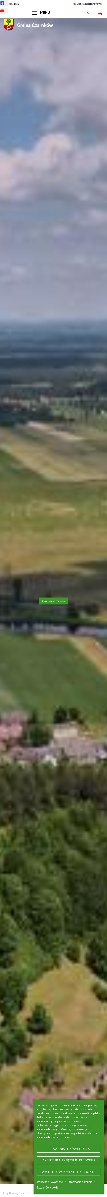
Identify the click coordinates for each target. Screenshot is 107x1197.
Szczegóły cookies (48, 1187)
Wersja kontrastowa (87, 4)
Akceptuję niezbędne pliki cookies (68, 1160)
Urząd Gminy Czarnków (17, 1193)
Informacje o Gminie (53, 601)
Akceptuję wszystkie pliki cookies (68, 1172)
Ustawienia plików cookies (69, 1149)
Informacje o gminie (80, 1182)
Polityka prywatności (50, 1182)
